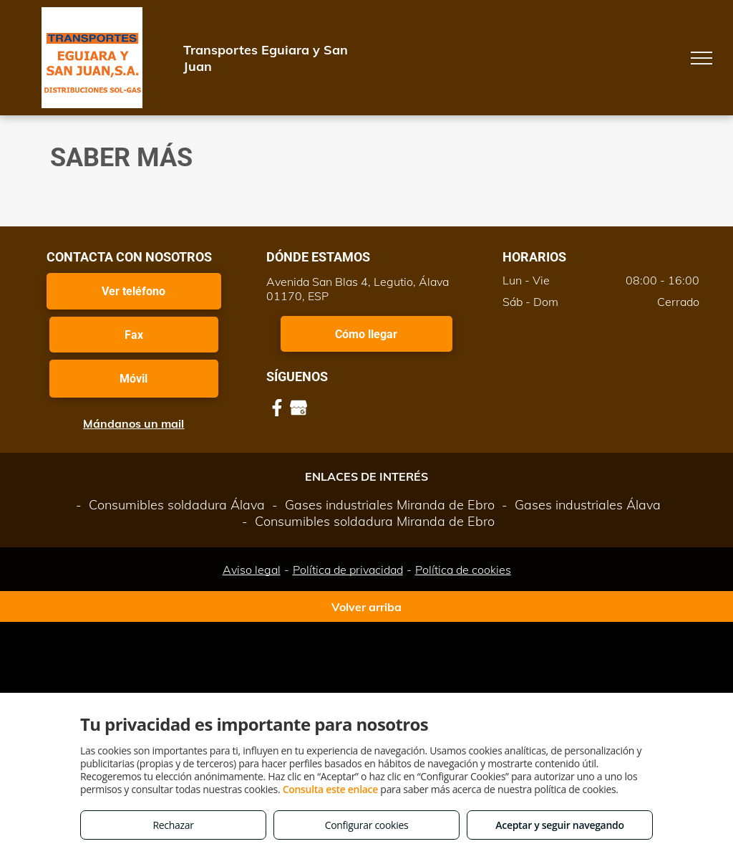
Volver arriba (366, 607)
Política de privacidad (348, 569)
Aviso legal (252, 569)
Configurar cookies (367, 825)
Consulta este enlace (330, 789)
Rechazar (172, 825)
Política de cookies (463, 569)
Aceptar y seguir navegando (559, 825)
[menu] (701, 58)
